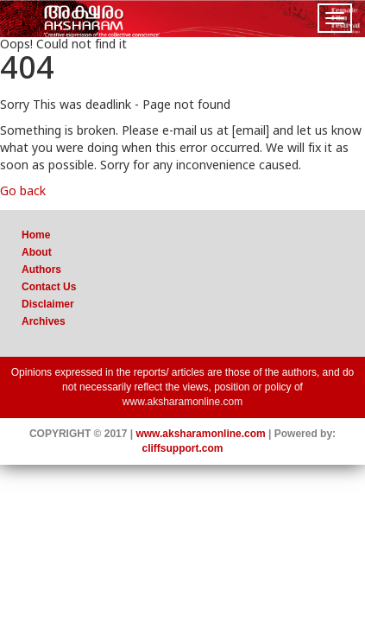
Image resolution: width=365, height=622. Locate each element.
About (37, 252)
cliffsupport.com (182, 448)
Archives (44, 321)
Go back (23, 192)
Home (36, 235)
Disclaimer (48, 304)
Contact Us (49, 287)
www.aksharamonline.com (182, 402)
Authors (41, 269)
